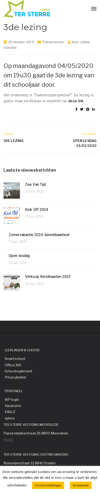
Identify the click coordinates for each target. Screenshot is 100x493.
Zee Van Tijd (35, 184)
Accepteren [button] (81, 485)
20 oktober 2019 (21, 42)
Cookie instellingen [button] (48, 485)
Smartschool (15, 359)
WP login (12, 400)
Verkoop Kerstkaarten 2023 (48, 276)
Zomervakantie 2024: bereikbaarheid (39, 235)
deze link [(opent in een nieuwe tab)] (76, 101)
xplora (10, 418)
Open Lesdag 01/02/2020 (84, 143)
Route (8, 440)
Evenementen (53, 42)
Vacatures (13, 406)
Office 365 (13, 365)
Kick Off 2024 (36, 209)
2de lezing (13, 141)
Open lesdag (19, 255)
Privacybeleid (15, 377)
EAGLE (10, 412)
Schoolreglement (19, 371)
